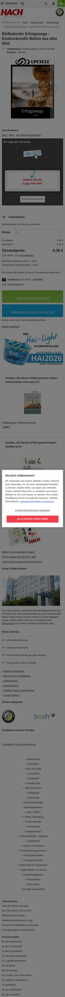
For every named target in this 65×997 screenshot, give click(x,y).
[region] (32, 498)
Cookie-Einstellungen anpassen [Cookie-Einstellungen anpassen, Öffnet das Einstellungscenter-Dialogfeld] (32, 510)
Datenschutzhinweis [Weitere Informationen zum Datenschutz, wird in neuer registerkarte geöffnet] (30, 501)
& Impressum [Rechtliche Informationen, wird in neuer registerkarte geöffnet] (47, 501)
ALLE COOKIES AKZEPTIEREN (32, 519)
